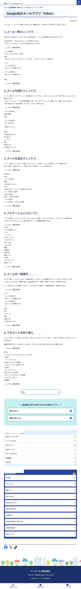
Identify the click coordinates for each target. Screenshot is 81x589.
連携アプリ (21, 8)
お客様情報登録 (11, 526)
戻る (31, 392)
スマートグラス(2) (11, 452)
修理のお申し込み (15, 418)
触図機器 (8, 456)
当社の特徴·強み (11, 507)
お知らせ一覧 (10, 532)
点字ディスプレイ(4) (12, 437)
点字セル (8, 460)
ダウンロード (10, 481)
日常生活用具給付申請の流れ (15, 519)
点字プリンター (11, 448)
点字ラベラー (10, 444)
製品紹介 (8, 475)
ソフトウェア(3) (11, 441)
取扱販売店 (9, 513)
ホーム (6, 8)
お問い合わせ (13, 411)
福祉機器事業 (12, 8)
